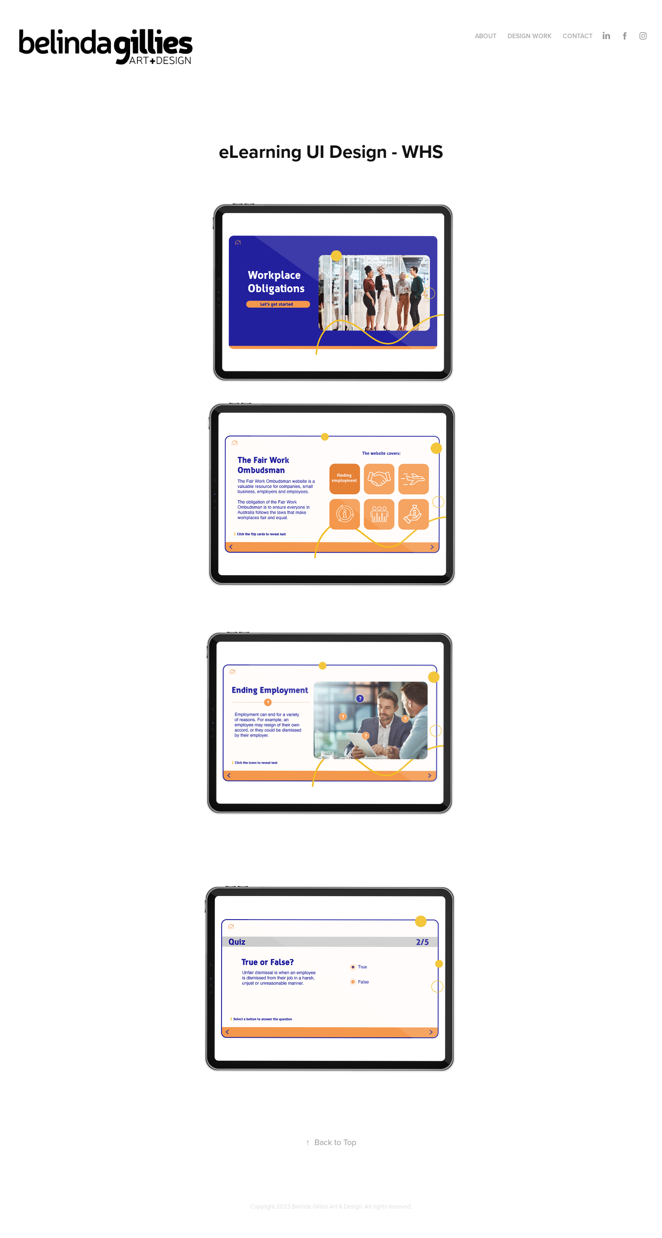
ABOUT (485, 35)
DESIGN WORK (530, 35)
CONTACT (578, 35)
